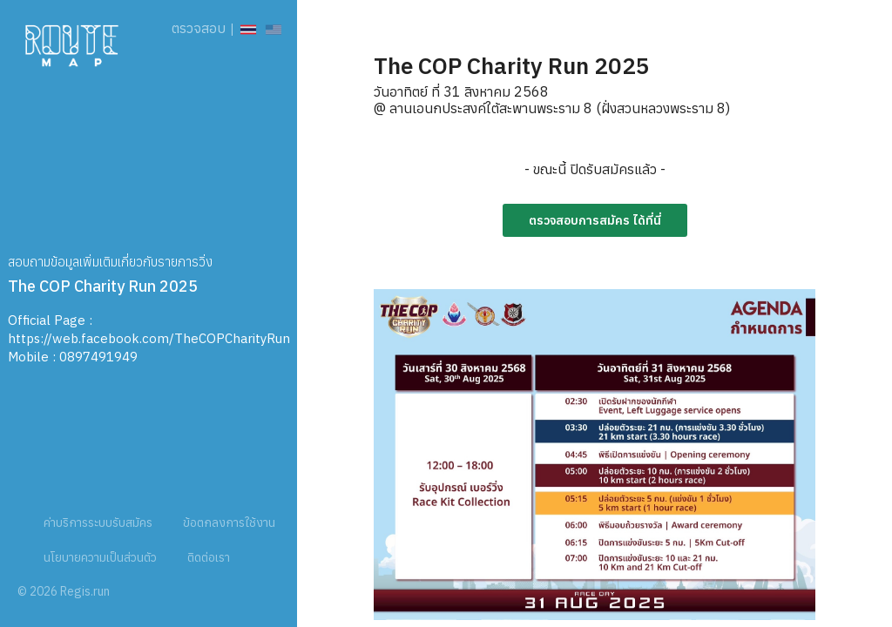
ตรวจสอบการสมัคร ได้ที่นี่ (595, 220)
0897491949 (98, 356)
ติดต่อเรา (208, 557)
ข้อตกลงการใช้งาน (229, 522)
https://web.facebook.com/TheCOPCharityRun (149, 338)
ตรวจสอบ (199, 28)
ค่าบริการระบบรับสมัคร (98, 522)
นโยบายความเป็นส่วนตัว (100, 557)
